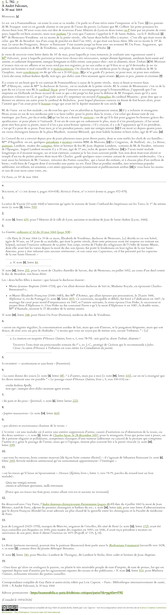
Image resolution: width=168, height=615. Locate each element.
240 (11, 461)
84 (36, 262)
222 (75, 401)
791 (33, 207)
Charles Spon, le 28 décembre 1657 (75, 435)
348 (27, 315)
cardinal (44, 90)
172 (145, 526)
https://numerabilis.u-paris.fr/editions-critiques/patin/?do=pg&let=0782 (76, 593)
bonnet (46, 104)
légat (54, 90)
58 (61, 376)
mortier (67, 142)
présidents (52, 142)
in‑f (127, 30)
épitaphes (105, 97)
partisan (7, 146)
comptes (46, 146)
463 (56, 413)
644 (119, 507)
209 (11, 445)
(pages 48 (75, 504)
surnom (88, 117)
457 (71, 299)
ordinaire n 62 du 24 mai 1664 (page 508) (43, 232)
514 (141, 571)
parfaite (61, 34)
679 (26, 220)
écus (75, 72)
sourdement (31, 72)
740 (26, 555)
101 (128, 376)
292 (27, 270)
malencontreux (63, 69)
